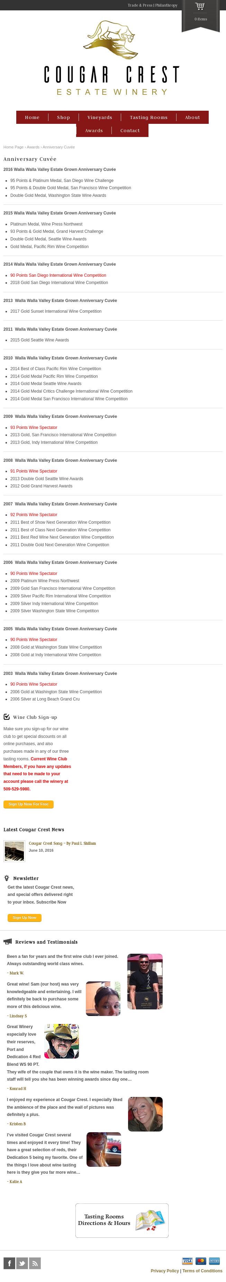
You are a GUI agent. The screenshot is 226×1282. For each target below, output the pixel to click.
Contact (130, 130)
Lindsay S (18, 1016)
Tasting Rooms (149, 117)
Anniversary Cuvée (59, 147)
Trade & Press (140, 5)
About (192, 117)
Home (32, 117)
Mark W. (17, 973)
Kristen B (18, 1123)
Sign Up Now (24, 917)
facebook (9, 1263)
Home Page (13, 147)
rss (35, 1263)
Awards (94, 130)
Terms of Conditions (202, 1271)
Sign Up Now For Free (28, 804)
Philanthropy (166, 5)
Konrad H (18, 1088)
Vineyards (100, 117)
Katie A (16, 1181)
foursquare (48, 1263)
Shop (63, 117)
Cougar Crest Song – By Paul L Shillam (62, 843)
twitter (22, 1263)
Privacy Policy (165, 1271)
